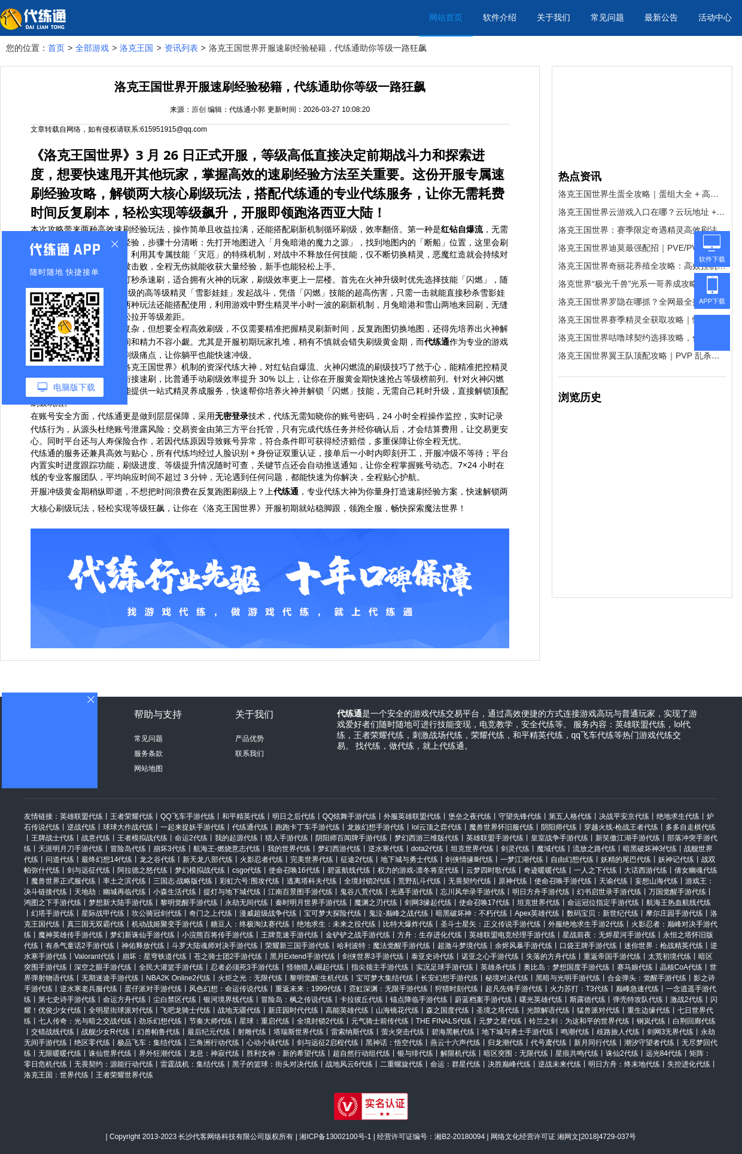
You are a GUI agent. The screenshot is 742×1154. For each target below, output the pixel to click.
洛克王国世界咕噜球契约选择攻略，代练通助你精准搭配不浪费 (642, 337)
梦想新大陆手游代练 (121, 902)
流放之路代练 (594, 849)
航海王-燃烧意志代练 (226, 849)
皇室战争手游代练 (559, 838)
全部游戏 (92, 48)
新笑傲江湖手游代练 (627, 838)
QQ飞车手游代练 (187, 816)
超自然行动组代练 (361, 1053)
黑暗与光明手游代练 (568, 978)
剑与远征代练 (88, 870)
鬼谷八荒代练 (361, 892)
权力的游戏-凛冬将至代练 (418, 870)
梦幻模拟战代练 (200, 870)
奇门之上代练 (210, 913)
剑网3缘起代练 (428, 902)
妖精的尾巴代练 (626, 859)
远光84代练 (664, 1053)
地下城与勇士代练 (409, 859)
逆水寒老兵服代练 (88, 989)
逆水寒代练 (386, 849)
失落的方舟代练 (551, 956)
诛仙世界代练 (110, 1053)
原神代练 (512, 881)
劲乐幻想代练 (160, 1021)
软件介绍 (499, 17)
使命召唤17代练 (484, 902)
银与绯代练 (415, 1053)
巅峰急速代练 (637, 989)
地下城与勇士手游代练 (518, 1032)
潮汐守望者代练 (649, 1042)
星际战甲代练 (102, 913)
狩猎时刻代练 (456, 989)
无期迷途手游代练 (110, 978)
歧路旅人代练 (618, 1032)
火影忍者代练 (261, 859)
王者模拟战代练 (142, 838)
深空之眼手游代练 (103, 967)
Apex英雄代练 (537, 913)
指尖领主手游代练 (380, 967)
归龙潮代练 (506, 1042)
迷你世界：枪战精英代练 (663, 946)
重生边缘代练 (648, 1010)
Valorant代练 (94, 956)
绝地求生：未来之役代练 (336, 924)
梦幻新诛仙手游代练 (142, 935)
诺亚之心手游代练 (490, 956)
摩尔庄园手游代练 (674, 913)
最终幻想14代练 (106, 859)
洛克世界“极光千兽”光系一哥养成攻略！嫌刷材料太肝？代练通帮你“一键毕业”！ (642, 283)
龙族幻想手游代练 (376, 827)
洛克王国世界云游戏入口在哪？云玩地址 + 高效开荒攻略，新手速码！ (642, 212)
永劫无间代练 (246, 902)
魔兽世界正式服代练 (63, 881)
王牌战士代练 (52, 838)
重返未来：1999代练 (308, 989)
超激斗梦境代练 (462, 946)
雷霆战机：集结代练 (192, 1064)
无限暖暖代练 (59, 1053)
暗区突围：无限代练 (515, 1053)
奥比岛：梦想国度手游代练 (567, 967)
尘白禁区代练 (174, 999)
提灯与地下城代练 (232, 892)
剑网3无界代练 (670, 1032)
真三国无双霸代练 (95, 924)
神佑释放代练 (143, 946)
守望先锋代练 (520, 816)
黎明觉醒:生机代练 (319, 978)
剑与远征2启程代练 (327, 1042)
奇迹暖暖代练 (545, 870)
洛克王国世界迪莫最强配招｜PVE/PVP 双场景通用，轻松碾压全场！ (642, 248)
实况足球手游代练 (444, 967)
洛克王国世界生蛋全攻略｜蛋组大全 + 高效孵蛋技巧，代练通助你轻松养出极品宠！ (642, 194)
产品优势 (249, 738)
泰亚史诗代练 (432, 956)
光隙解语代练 (548, 1010)
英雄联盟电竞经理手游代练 (512, 935)
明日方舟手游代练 (541, 892)
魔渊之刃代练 (375, 902)
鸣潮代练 (575, 1032)
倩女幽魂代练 (695, 870)
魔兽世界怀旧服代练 (501, 827)
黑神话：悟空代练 (394, 1042)
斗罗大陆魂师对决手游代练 (215, 946)
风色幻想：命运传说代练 (228, 989)
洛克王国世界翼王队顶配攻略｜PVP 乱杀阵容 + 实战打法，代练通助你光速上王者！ (642, 355)
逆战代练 (81, 827)
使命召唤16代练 (294, 870)
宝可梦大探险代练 (332, 913)
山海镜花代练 (397, 1010)
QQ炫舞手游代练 (350, 816)
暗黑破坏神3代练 (650, 849)
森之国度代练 (447, 1010)
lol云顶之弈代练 (437, 827)
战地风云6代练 (349, 1064)
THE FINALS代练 (444, 1021)
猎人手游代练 (286, 838)
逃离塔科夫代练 (312, 881)
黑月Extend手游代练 (302, 956)
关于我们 (553, 17)
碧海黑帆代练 (453, 1032)
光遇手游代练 (411, 892)
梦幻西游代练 (339, 849)
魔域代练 (551, 849)
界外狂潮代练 (160, 1053)
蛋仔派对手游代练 (153, 989)
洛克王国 (136, 48)
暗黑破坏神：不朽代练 (471, 913)
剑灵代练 (515, 849)
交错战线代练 (52, 1032)
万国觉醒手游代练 (677, 892)
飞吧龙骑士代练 (185, 1010)
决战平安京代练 (624, 816)
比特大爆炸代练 (408, 924)
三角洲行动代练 (214, 1042)
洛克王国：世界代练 (56, 1075)
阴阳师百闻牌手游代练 (351, 838)
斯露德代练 (588, 999)
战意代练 (95, 838)
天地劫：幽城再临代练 (110, 892)
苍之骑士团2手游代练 (228, 956)
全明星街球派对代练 (121, 1010)
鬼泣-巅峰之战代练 (398, 913)
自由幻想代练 (572, 859)
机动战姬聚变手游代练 (167, 924)
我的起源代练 (236, 838)
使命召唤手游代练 (563, 881)
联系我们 (249, 753)
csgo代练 (246, 870)
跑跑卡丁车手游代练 (307, 827)
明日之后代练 (293, 816)
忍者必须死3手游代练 (245, 967)
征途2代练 (356, 859)
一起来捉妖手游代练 (192, 827)
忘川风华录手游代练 (472, 892)
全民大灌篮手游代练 (171, 967)
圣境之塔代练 (497, 1010)
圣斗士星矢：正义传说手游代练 (490, 924)
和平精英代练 (243, 816)
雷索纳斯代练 (352, 1032)
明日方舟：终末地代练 (624, 1064)
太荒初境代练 (669, 956)
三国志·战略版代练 (182, 881)
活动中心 (715, 17)
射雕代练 (252, 1032)
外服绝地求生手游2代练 (586, 924)
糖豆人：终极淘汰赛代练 (250, 924)
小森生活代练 (174, 892)
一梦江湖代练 (521, 859)
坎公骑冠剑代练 (157, 913)
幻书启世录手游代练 (609, 892)
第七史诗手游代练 (67, 999)
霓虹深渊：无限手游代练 (388, 989)
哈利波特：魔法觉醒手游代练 (383, 946)
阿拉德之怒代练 (142, 870)
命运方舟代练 (124, 999)
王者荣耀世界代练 (124, 1075)
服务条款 (148, 753)
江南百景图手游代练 (300, 892)
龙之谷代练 (157, 859)
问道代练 (59, 859)
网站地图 (148, 768)
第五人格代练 (570, 816)
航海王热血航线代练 (678, 902)
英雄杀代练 (498, 967)
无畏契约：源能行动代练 (113, 1064)
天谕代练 (613, 881)
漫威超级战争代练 (268, 913)
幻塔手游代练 (52, 913)
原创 (198, 109)
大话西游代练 (645, 870)
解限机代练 (458, 1053)
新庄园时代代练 (293, 1010)
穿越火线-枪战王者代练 (621, 827)
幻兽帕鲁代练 (158, 1032)
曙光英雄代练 (540, 999)
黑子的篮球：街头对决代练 (275, 1064)
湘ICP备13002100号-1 (335, 1136)
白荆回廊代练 (694, 1021)
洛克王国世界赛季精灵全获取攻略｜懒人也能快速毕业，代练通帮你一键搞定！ (642, 319)
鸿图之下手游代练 (52, 902)
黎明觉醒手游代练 (189, 902)
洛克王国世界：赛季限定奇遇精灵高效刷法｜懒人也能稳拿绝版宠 (642, 230)
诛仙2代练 (622, 1053)
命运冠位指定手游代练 (603, 902)
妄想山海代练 (656, 881)
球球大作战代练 (128, 827)
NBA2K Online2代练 (178, 978)
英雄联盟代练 (81, 816)
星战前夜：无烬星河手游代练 (609, 935)
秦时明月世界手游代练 (311, 902)
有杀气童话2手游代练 (79, 946)
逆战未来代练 (559, 1064)
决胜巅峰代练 (509, 1064)
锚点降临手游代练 (419, 999)
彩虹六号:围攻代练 (249, 881)
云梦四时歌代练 (491, 870)
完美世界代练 (311, 859)
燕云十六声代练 (455, 1042)
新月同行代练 (595, 1042)
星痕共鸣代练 (576, 1053)
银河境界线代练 (228, 999)
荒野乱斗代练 (419, 881)
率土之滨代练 (124, 881)
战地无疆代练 (239, 1010)
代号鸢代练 (549, 1042)
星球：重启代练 (264, 1021)
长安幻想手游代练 (449, 978)
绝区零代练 (92, 1042)
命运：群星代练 (455, 1064)
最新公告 (661, 17)
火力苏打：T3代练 (579, 989)
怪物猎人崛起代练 (315, 967)
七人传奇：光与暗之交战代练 (85, 1021)
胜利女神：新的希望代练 (286, 1053)
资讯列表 (181, 48)
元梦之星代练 (500, 1021)
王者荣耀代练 (131, 816)
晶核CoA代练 (681, 967)
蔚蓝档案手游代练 (483, 999)
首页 (56, 48)
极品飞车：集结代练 (149, 1042)
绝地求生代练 (678, 816)
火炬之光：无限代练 (250, 978)
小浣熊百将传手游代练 (218, 935)
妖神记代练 (676, 859)
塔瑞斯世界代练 (298, 1032)
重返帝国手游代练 (612, 956)
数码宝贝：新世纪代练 (602, 913)
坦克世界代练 (472, 849)
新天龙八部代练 (208, 859)
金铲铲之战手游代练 (358, 935)
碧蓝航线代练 (348, 870)
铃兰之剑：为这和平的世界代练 (579, 1021)
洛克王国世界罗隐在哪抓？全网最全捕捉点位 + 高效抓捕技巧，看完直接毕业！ (642, 301)
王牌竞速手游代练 (289, 935)
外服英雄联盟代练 (412, 816)
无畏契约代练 (469, 881)
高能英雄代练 (347, 1010)
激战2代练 (686, 999)
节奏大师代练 (210, 1021)
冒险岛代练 (128, 849)
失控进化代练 (688, 1064)
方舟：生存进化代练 (429, 935)
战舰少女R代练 (105, 1032)
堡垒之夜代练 (469, 816)
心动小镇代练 (268, 1042)
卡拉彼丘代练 (361, 999)
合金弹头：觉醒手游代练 (646, 978)
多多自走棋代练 (690, 827)
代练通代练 (250, 827)
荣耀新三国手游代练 (297, 946)
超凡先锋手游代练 (514, 989)
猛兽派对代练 (598, 1010)
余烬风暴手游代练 (523, 946)
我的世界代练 (289, 849)
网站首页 (446, 17)
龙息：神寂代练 (214, 1053)
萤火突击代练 (402, 1032)
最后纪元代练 (208, 1032)
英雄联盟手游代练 (495, 838)
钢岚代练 (651, 1021)
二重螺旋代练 (401, 1064)
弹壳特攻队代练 (638, 999)
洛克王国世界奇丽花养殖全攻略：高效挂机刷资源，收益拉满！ (642, 266)
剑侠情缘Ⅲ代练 (469, 859)
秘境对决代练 (506, 978)
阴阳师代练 (559, 827)
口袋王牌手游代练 (588, 946)
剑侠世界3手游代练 (373, 956)
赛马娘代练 (635, 967)
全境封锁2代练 (367, 881)
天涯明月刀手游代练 (70, 849)
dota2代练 (427, 849)
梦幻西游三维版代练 (426, 838)
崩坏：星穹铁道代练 (154, 956)
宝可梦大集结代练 (384, 978)
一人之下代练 (595, 870)
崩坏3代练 (169, 849)
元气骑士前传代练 (380, 1021)
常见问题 (607, 17)
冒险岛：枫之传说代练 (297, 999)
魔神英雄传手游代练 (70, 935)
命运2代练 (191, 838)
